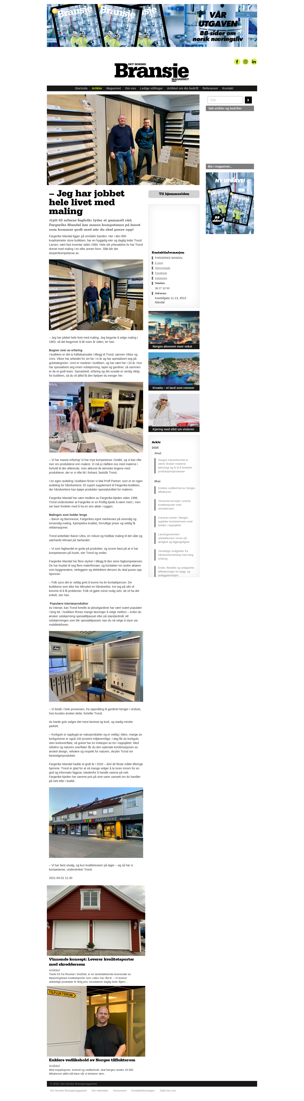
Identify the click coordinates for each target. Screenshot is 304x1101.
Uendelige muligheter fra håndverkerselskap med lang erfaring (175, 554)
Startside (81, 88)
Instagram (161, 278)
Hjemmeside (162, 268)
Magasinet (113, 88)
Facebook (161, 273)
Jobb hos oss (168, 1090)
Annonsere (119, 1090)
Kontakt (227, 88)
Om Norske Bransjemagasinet (68, 1090)
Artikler (97, 88)
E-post (159, 262)
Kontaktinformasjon (143, 1090)
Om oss (130, 88)
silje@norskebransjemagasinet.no (225, 273)
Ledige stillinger (151, 88)
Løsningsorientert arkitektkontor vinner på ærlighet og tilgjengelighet (173, 538)
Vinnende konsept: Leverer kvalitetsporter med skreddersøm (174, 504)
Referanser (210, 88)
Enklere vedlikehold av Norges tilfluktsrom (176, 489)
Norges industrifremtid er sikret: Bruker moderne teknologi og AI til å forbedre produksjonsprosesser (175, 465)
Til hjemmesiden (174, 194)
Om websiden (99, 1090)
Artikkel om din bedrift (182, 88)
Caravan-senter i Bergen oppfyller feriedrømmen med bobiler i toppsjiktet (175, 521)
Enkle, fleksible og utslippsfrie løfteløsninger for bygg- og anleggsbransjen (176, 571)
